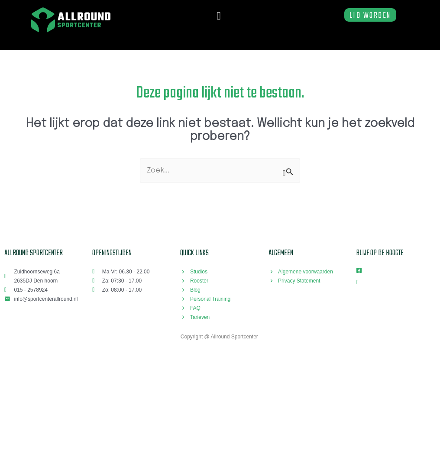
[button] (218, 16)
